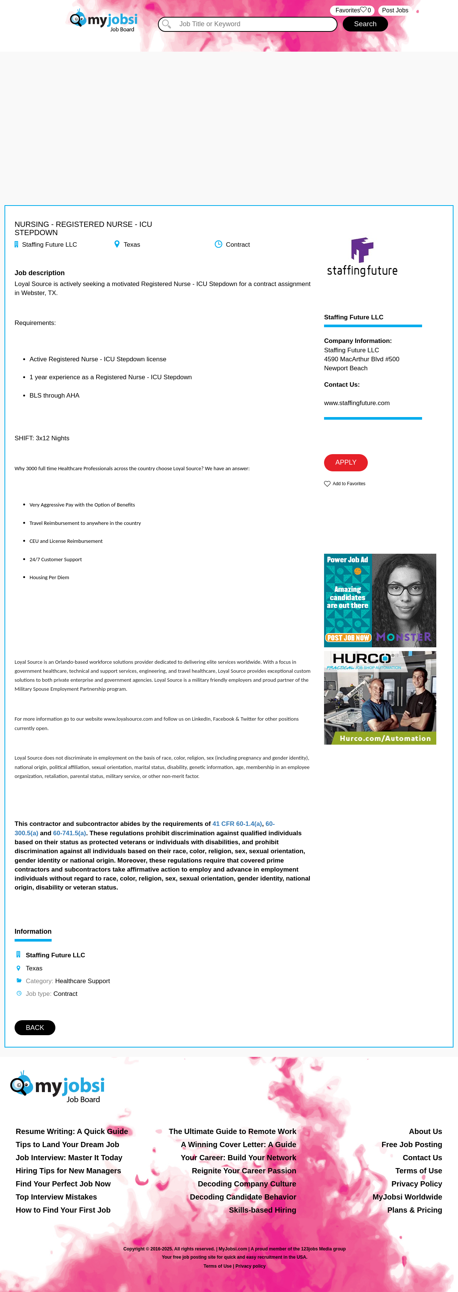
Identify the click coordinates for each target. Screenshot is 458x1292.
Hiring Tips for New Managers (68, 1171)
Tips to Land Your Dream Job (67, 1144)
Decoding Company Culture (247, 1184)
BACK (35, 1027)
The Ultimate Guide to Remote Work (232, 1131)
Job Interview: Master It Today (69, 1157)
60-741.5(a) (69, 833)
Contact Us (422, 1157)
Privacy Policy (416, 1184)
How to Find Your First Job (63, 1210)
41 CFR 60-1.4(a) (237, 823)
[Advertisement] (229, 104)
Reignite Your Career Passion (244, 1171)
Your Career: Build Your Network (238, 1157)
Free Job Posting (412, 1144)
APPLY (346, 462)
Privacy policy (250, 1266)
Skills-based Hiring (262, 1210)
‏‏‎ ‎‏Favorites (352, 10)
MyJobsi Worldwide (407, 1197)
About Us (425, 1131)
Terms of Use (419, 1171)
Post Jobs (395, 10)
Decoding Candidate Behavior (243, 1197)
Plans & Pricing (414, 1210)
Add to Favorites (349, 483)
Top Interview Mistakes (56, 1197)
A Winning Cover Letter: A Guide (238, 1144)
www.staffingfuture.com (357, 403)
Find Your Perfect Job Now (63, 1184)
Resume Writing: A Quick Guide (72, 1131)
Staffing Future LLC (354, 317)
